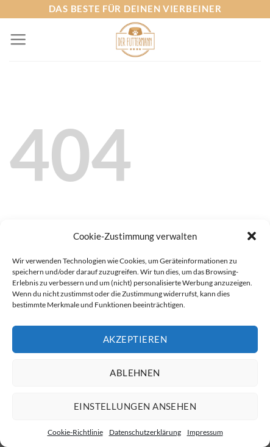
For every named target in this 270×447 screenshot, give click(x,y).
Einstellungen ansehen (135, 406)
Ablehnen (135, 372)
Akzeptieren (135, 339)
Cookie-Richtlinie (75, 432)
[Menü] (18, 39)
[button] (252, 236)
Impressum (205, 432)
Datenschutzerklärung (145, 432)
